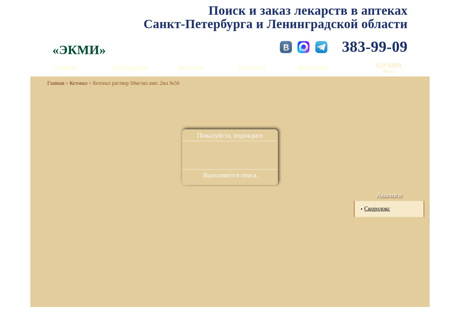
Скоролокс (377, 208)
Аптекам (190, 67)
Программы (130, 67)
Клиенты (252, 67)
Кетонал (79, 83)
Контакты (312, 67)
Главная (65, 67)
